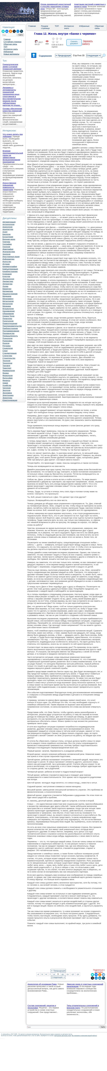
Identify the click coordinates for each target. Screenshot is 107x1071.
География (7, 244)
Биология (6, 234)
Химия (5, 383)
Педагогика (7, 318)
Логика (5, 286)
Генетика (6, 242)
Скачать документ (74, 42)
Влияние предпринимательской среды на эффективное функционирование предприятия (13, 156)
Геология (6, 247)
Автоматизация (8, 222)
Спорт (5, 351)
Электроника (8, 395)
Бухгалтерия (7, 237)
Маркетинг (6, 289)
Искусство (6, 262)
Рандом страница (45, 27)
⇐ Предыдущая (63, 55)
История (6, 264)
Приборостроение (10, 328)
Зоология (6, 254)
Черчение (6, 388)
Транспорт (6, 368)
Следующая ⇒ (94, 55)
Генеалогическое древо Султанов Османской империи (12, 66)
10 (62, 974)
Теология (6, 361)
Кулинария (7, 274)
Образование (8, 314)
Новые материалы (11, 54)
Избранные (8, 52)
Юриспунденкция (9, 400)
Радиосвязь (7, 341)
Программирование (10, 331)
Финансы (6, 380)
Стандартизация (9, 353)
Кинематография (9, 266)
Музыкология (8, 309)
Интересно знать (11, 49)
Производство (8, 333)
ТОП (5, 47)
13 (78, 974)
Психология (7, 338)
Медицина (6, 296)
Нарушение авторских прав (62, 1035)
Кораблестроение (10, 271)
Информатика (8, 259)
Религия (5, 343)
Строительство (8, 358)
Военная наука (8, 239)
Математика (7, 291)
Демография (7, 249)
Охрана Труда (8, 316)
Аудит (4, 232)
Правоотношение (9, 323)
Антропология (8, 224)
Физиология (7, 375)
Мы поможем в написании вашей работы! (84, 1035)
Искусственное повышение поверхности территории (9, 186)
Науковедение (8, 311)
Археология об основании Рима (42, 984)
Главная (7, 39)
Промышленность (10, 336)
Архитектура (7, 229)
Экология (6, 390)
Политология (8, 321)
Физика (5, 373)
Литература (7, 284)
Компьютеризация (10, 269)
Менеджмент (8, 299)
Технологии (7, 363)
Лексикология (8, 279)
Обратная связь (10, 44)
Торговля (6, 366)
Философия (7, 378)
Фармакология (8, 371)
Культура (6, 276)
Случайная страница (12, 42)
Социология (7, 348)
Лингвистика (7, 281)
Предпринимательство (12, 326)
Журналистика (8, 252)
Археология (7, 227)
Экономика (7, 393)
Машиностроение (9, 294)
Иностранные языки (11, 257)
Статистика (7, 356)
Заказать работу (87, 42)
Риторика (6, 346)
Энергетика (7, 398)
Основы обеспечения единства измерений (12, 109)
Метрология (7, 304)
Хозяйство (6, 385)
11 (67, 974)
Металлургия (8, 301)
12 (73, 974)
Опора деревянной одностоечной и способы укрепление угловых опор (55, 6)
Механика (6, 306)
